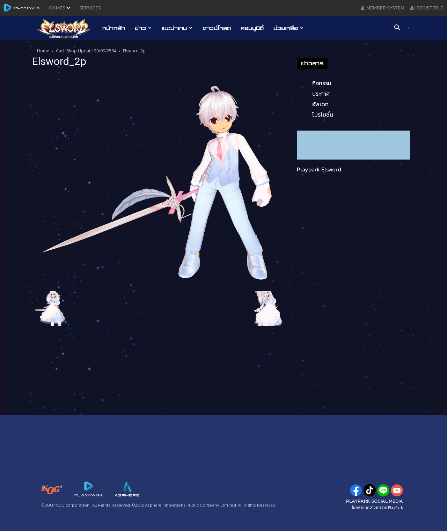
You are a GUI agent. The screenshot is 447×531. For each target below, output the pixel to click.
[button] (399, 28)
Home (43, 51)
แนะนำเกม (177, 27)
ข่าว (143, 27)
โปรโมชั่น (322, 114)
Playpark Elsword (319, 169)
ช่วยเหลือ (288, 27)
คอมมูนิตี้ (252, 27)
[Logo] (67, 28)
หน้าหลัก (113, 27)
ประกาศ (321, 93)
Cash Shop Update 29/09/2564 (86, 51)
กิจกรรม (321, 83)
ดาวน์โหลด (217, 27)
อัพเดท (320, 104)
